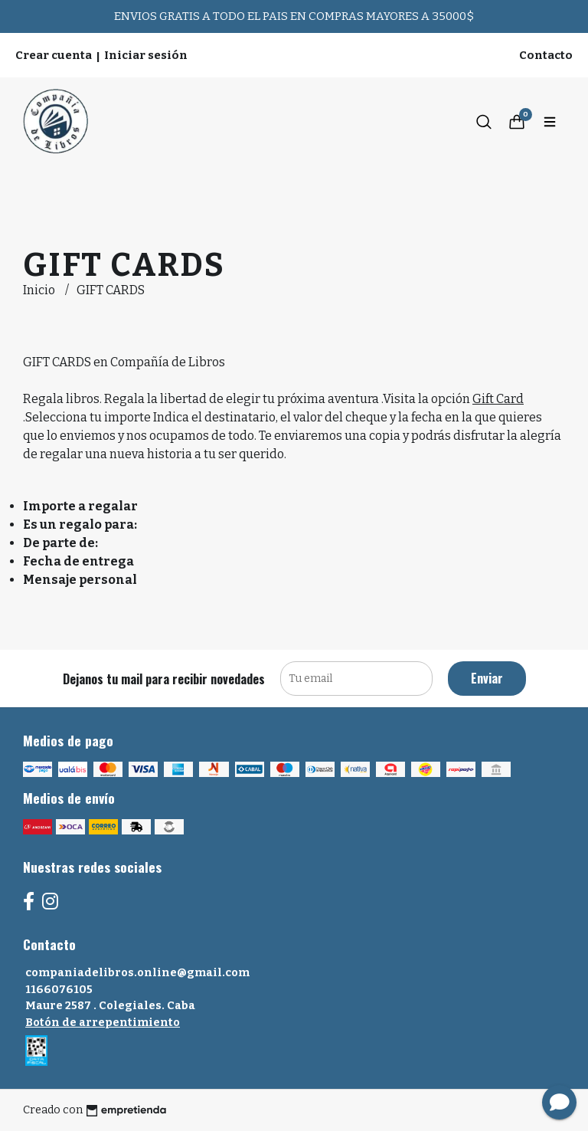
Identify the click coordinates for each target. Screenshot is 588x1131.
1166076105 (59, 989)
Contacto (546, 55)
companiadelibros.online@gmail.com (137, 972)
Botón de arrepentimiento (102, 1022)
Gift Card (498, 399)
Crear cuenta (53, 55)
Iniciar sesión (146, 55)
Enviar (487, 678)
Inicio (40, 290)
